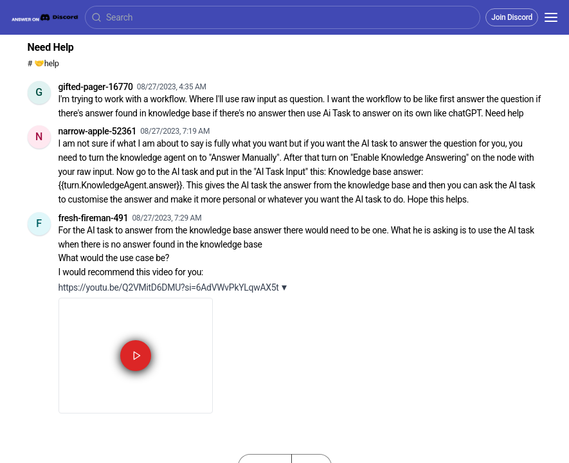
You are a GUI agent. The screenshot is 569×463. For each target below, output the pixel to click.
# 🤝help (43, 63)
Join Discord (511, 17)
